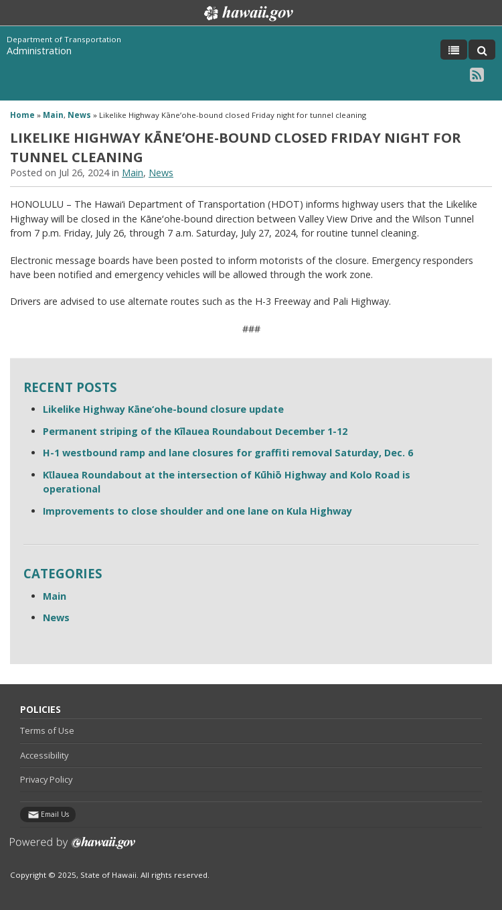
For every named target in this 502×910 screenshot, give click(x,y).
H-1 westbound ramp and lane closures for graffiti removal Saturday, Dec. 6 (228, 452)
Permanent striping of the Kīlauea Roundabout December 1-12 (195, 431)
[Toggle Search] (482, 50)
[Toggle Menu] (453, 50)
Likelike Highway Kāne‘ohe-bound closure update (163, 409)
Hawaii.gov (247, 13)
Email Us (55, 814)
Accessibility (44, 755)
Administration (39, 50)
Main (53, 115)
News (79, 115)
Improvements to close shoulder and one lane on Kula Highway (197, 511)
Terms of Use (47, 730)
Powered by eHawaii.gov (72, 848)
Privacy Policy (46, 779)
